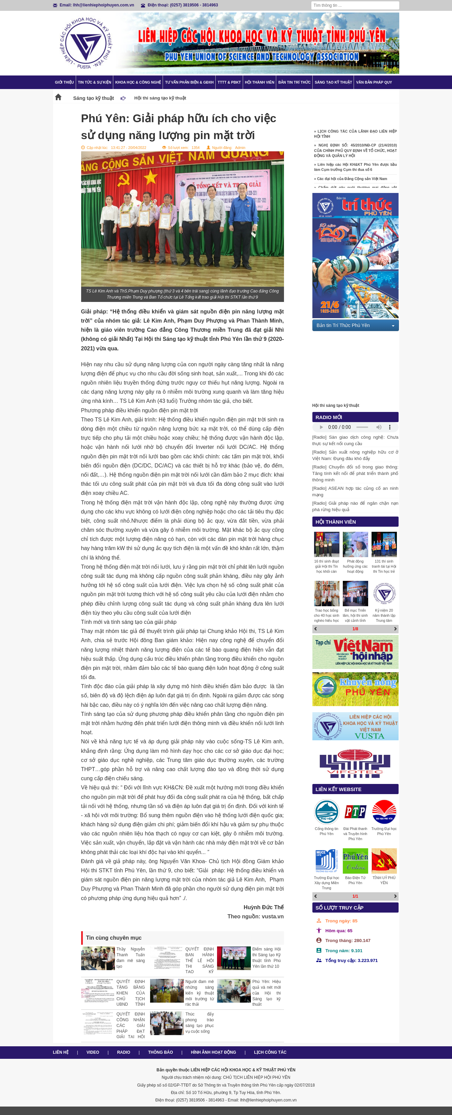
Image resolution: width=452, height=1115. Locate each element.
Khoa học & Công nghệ (138, 82)
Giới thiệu (64, 82)
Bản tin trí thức (294, 82)
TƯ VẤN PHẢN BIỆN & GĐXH (189, 82)
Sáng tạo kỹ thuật (333, 82)
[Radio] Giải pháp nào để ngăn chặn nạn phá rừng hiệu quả (355, 506)
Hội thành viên (260, 82)
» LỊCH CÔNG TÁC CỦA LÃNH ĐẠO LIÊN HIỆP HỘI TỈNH (355, 135)
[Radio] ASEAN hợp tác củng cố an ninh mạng (355, 491)
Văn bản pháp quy (374, 82)
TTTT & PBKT (229, 82)
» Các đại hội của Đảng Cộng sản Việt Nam (350, 181)
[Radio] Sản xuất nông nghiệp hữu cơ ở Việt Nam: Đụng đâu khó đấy (355, 455)
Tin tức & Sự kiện (94, 82)
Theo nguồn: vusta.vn (256, 916)
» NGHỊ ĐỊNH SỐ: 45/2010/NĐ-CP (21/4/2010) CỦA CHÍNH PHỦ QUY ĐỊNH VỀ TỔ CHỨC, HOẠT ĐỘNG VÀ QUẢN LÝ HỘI (355, 153)
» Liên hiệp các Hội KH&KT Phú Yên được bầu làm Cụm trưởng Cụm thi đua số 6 (355, 169)
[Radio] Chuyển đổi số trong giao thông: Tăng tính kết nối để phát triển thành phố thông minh (355, 473)
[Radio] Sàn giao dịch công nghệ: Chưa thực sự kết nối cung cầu (355, 440)
